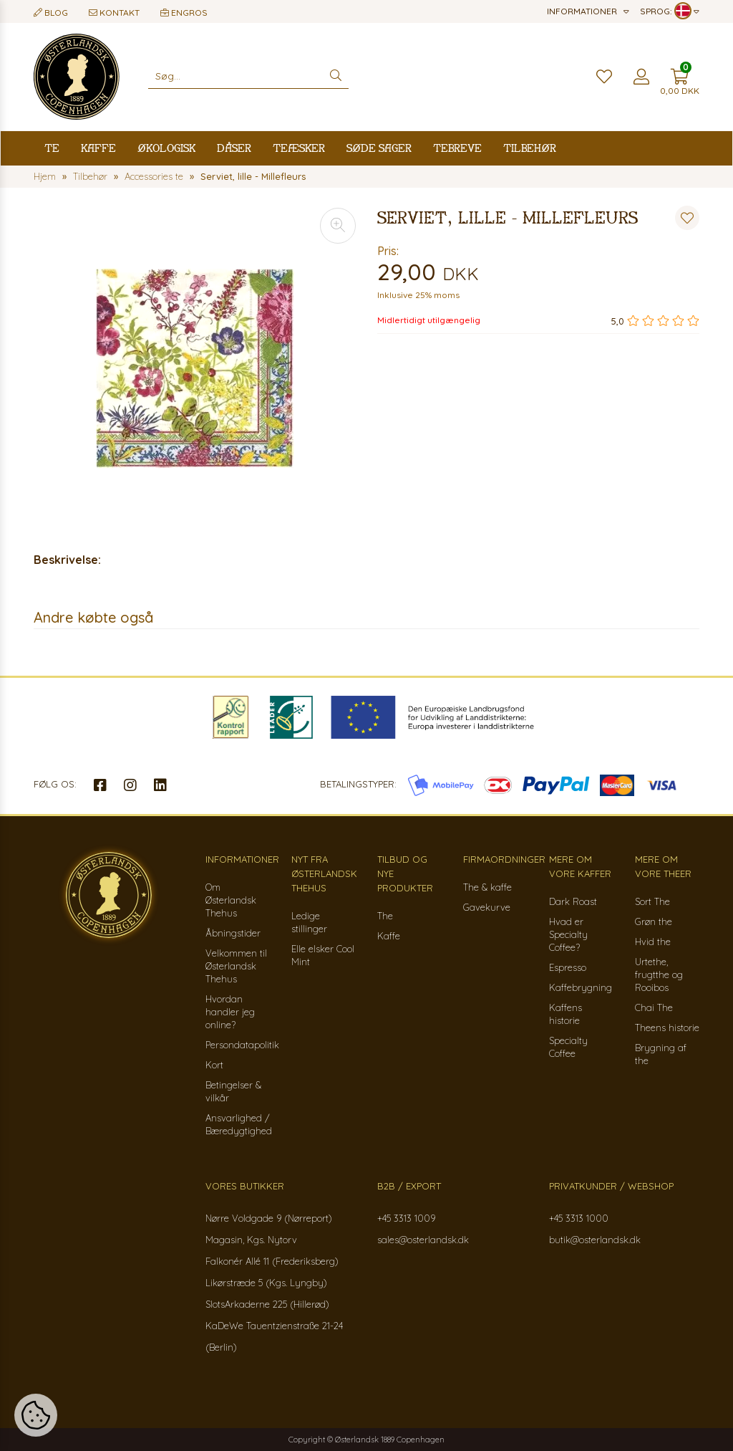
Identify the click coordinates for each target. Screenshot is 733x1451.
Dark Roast (573, 901)
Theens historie (667, 1027)
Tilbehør (529, 148)
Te (51, 148)
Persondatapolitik (242, 1044)
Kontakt (114, 12)
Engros (184, 12)
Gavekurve (486, 907)
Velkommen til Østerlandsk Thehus (236, 966)
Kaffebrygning (580, 987)
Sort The (652, 901)
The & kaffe (487, 887)
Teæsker (299, 148)
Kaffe (98, 148)
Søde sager (379, 148)
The (385, 915)
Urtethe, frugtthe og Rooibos (659, 974)
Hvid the (653, 941)
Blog (51, 12)
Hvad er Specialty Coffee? (568, 934)
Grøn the (653, 921)
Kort (214, 1065)
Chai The (654, 1007)
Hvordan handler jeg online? (230, 1011)
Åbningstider (233, 933)
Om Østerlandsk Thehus (230, 900)
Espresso (567, 967)
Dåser (234, 148)
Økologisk (166, 148)
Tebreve (457, 148)
